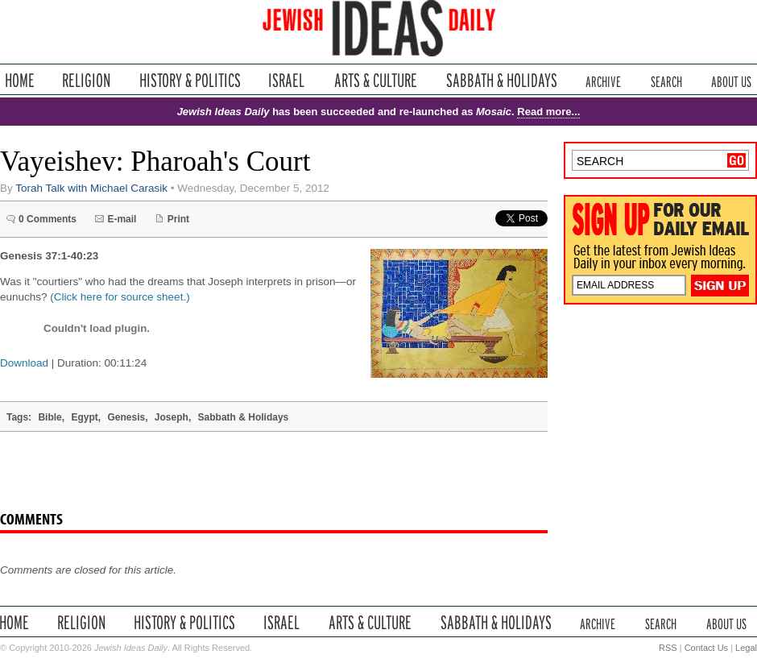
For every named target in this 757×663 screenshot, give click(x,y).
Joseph (171, 417)
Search (666, 80)
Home (20, 80)
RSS (668, 648)
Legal (746, 648)
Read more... (548, 112)
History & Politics (190, 80)
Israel (286, 80)
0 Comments (48, 219)
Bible (49, 417)
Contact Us (706, 648)
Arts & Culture (375, 80)
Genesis (126, 417)
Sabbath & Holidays (501, 80)
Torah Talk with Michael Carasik (91, 188)
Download (24, 363)
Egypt (84, 417)
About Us (731, 80)
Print (178, 219)
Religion (86, 80)
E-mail (121, 219)
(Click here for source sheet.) (119, 297)
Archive (603, 80)
